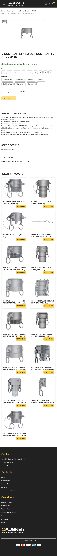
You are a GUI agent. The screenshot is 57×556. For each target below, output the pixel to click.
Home (3, 11)
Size (2, 69)
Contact (3, 516)
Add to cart (8, 98)
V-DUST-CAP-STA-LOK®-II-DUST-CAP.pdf (15, 161)
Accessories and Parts (8, 491)
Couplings (10, 11)
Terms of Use (5, 509)
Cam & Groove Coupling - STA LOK (26, 11)
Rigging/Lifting (5, 480)
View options (20, 206)
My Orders (4, 519)
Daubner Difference (7, 502)
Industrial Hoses (6, 484)
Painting (3, 477)
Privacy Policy (5, 505)
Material (4, 76)
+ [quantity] (16, 92)
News (3, 523)
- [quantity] (16, 94)
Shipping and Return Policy (9, 512)
